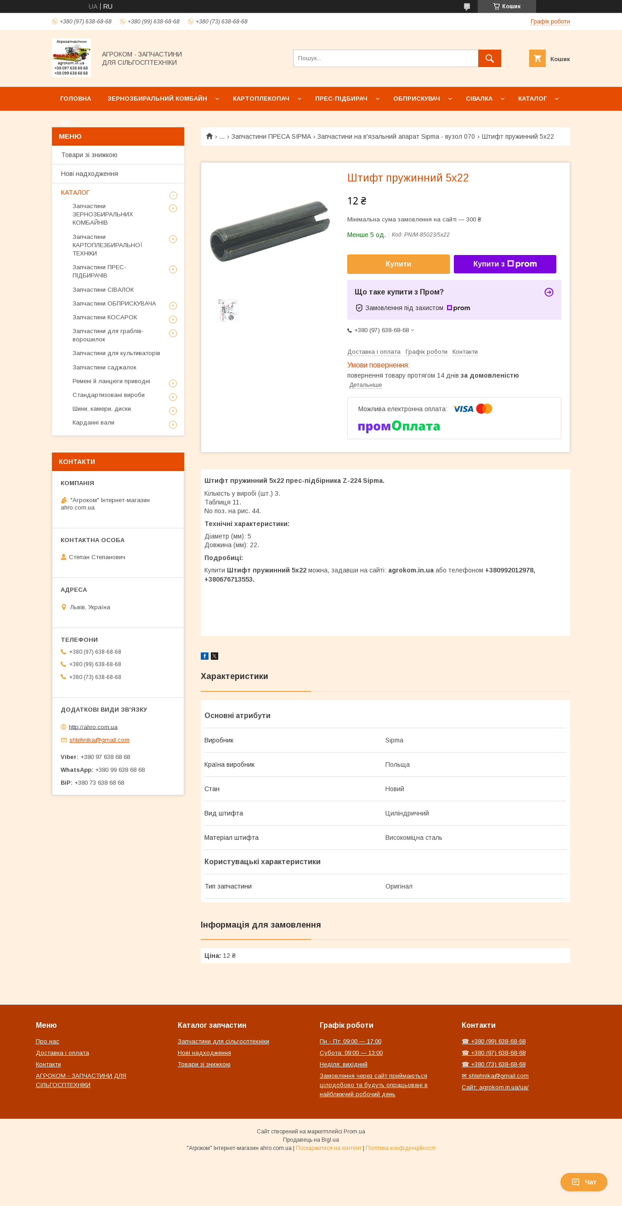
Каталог (532, 98)
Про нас (47, 1041)
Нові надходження (89, 173)
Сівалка (479, 98)
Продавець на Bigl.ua (311, 1140)
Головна (75, 98)
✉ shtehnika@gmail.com (495, 1075)
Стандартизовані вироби (109, 394)
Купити (399, 264)
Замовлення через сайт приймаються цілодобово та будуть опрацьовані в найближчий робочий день (374, 1085)
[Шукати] (489, 58)
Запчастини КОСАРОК (105, 317)
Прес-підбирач (341, 98)
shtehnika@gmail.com (99, 739)
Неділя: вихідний (344, 1064)
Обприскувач (416, 98)
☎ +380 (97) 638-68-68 (494, 1052)
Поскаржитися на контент (329, 1148)
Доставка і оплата (62, 1052)
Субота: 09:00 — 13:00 (351, 1052)
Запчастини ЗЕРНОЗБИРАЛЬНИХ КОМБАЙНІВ (103, 214)
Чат (583, 1182)
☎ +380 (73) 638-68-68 (494, 1064)
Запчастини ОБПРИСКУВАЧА (114, 303)
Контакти (48, 1064)
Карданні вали (93, 422)
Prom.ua (354, 1131)
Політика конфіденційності (400, 1148)
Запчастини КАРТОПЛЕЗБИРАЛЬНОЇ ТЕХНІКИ (107, 245)
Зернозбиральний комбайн (157, 98)
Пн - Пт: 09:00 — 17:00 (350, 1041)
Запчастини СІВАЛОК (103, 289)
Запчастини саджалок (104, 367)
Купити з (505, 264)
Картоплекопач (261, 98)
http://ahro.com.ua (93, 726)
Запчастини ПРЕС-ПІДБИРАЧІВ (99, 271)
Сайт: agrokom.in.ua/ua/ (495, 1087)
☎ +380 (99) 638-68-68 (494, 1041)
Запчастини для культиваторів (116, 353)
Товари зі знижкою (89, 155)
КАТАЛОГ (75, 192)
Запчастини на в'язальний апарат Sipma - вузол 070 (396, 136)
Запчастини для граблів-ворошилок (108, 335)
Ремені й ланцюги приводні (111, 381)
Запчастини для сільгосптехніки (223, 1041)
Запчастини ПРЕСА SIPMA (271, 136)
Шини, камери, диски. (102, 408)
